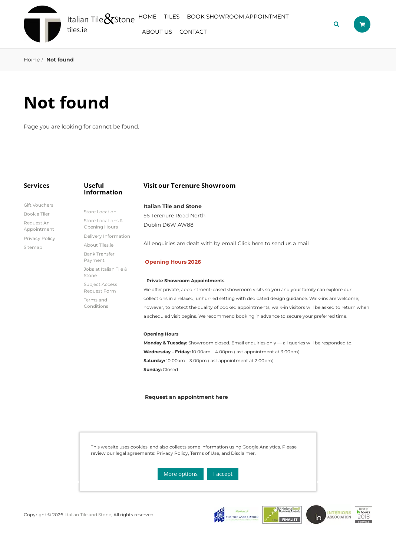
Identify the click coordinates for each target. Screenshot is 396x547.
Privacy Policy (39, 238)
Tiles (171, 16)
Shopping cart (362, 24)
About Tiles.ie (98, 245)
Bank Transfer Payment (99, 257)
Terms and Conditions (96, 303)
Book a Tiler (37, 214)
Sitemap (33, 247)
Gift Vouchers (38, 205)
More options (181, 473)
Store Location (100, 211)
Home (147, 16)
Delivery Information (107, 236)
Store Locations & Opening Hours (103, 224)
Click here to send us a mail (273, 243)
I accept (222, 473)
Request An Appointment (39, 226)
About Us (157, 31)
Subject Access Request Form (100, 287)
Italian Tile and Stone (88, 514)
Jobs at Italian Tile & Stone (105, 272)
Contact (193, 31)
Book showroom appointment (238, 16)
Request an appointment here (186, 397)
